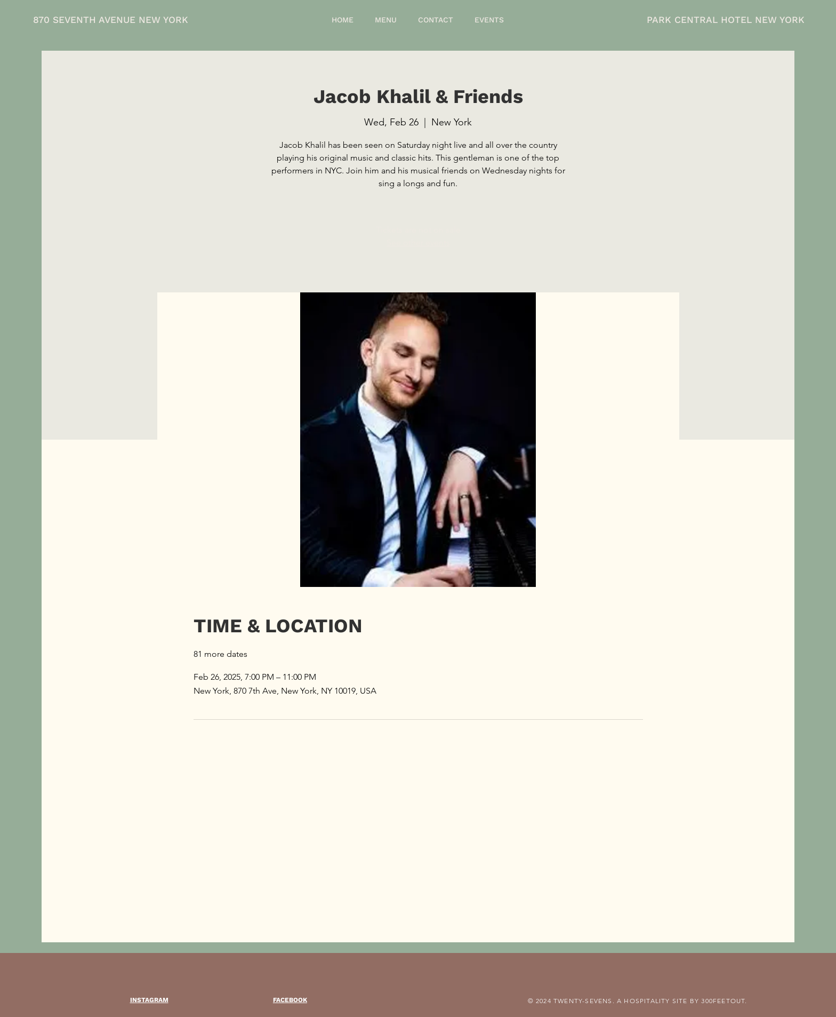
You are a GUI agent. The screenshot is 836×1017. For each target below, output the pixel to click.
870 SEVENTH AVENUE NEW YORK (110, 19)
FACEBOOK (290, 1000)
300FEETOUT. (724, 1001)
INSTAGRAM (149, 1000)
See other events (418, 242)
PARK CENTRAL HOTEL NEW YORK (726, 19)
